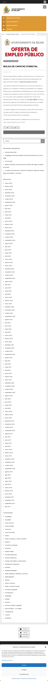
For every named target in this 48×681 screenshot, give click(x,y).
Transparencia (9, 611)
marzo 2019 (8, 449)
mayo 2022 (8, 329)
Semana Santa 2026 (10, 152)
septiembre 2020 (10, 392)
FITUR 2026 (8, 161)
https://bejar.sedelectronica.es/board (14, 122)
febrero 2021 (9, 376)
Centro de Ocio (9, 523)
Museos (7, 580)
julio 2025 (8, 208)
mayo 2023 (8, 291)
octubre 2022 (9, 313)
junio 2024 (8, 250)
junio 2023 (8, 288)
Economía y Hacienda (11, 545)
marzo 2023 (8, 297)
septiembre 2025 (10, 202)
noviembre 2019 (10, 424)
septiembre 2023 (10, 278)
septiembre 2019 (10, 430)
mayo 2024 (8, 253)
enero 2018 (8, 494)
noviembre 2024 (10, 234)
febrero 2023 (9, 300)
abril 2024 (8, 256)
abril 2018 (8, 484)
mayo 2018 (8, 481)
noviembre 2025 (10, 196)
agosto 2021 (8, 357)
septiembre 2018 (10, 468)
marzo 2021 (8, 373)
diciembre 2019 (9, 421)
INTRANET (7, 29)
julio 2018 (8, 475)
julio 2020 (8, 399)
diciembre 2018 (9, 459)
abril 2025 (8, 218)
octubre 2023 (9, 275)
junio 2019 (8, 440)
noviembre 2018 (10, 462)
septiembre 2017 (10, 503)
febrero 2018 (9, 491)
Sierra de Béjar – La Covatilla (13, 608)
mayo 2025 (8, 215)
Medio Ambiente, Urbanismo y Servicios (16, 573)
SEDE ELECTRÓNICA (10, 25)
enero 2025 (8, 227)
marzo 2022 (8, 335)
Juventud (7, 567)
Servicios (7, 602)
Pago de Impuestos (10, 22)
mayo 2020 (8, 405)
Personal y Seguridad (11, 589)
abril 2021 (8, 370)
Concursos (8, 529)
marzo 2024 (8, 259)
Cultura (7, 535)
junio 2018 (8, 478)
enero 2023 (8, 303)
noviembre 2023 (10, 272)
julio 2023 (8, 284)
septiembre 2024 (10, 240)
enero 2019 (8, 456)
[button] (45, 647)
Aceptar (24, 665)
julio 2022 (8, 322)
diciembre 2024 (9, 231)
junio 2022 (8, 326)
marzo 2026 (8, 183)
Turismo (7, 615)
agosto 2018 (8, 471)
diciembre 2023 (9, 269)
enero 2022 (8, 342)
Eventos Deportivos (11, 558)
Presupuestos (9, 592)
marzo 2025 (8, 221)
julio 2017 (8, 506)
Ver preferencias (24, 674)
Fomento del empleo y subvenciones (15, 561)
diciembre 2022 (9, 307)
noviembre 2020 (10, 386)
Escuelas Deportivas (11, 554)
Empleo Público (15, 34)
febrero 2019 (9, 452)
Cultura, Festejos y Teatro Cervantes (15, 539)
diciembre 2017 (9, 497)
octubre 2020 (9, 389)
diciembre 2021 (9, 345)
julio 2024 (8, 246)
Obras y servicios (10, 583)
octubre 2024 (9, 237)
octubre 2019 (9, 427)
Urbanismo (8, 618)
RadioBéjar (8, 596)
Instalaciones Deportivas (12, 564)
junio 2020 (8, 402)
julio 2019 (8, 437)
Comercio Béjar (9, 526)
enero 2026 (8, 189)
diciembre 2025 (9, 192)
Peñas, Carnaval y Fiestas (12, 586)
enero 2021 (8, 380)
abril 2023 (8, 294)
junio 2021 (8, 364)
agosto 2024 (8, 243)
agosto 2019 (8, 433)
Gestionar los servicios (7, 660)
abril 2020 (8, 408)
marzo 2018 (8, 487)
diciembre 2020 (9, 383)
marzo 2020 (8, 411)
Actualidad (8, 34)
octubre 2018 (9, 465)
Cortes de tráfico (10, 532)
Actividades (8, 516)
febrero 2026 (9, 186)
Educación (8, 548)
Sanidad (7, 599)
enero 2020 (8, 418)
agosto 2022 (8, 319)
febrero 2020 (9, 414)
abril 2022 (8, 332)
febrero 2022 (9, 338)
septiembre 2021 (10, 354)
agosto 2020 (8, 395)
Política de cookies (16, 678)
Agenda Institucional (11, 18)
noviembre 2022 (10, 310)
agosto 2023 (8, 281)
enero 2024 (8, 265)
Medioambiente (9, 577)
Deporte (7, 542)
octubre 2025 (9, 199)
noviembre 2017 (10, 500)
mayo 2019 (8, 443)
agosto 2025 (8, 205)
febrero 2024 (9, 262)
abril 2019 (8, 446)
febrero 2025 (9, 224)
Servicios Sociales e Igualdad (13, 605)
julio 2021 (8, 361)
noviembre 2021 (10, 348)
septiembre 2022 (10, 316)
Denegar (24, 669)
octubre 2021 (9, 351)
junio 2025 (8, 212)
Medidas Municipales (11, 570)
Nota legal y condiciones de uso (28, 678)
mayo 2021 (8, 367)
